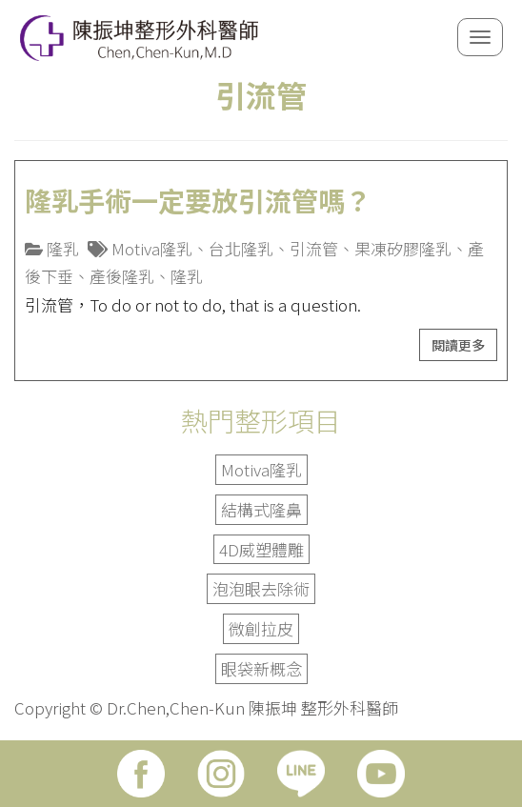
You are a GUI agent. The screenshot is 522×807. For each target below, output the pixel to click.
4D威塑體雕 (261, 549)
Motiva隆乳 (151, 248)
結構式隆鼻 (261, 509)
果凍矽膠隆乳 (403, 248)
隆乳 (63, 248)
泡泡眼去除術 (261, 588)
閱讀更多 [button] (458, 344)
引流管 (314, 248)
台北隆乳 (241, 248)
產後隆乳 (122, 276)
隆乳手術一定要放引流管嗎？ (198, 200)
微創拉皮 (261, 628)
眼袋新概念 (261, 668)
